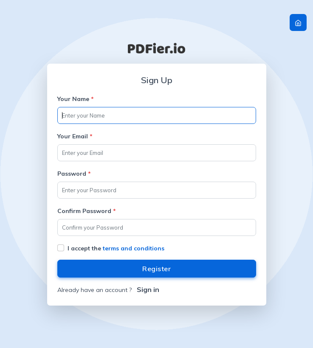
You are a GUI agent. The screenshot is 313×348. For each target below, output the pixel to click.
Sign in (148, 289)
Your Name (75, 99)
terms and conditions (133, 248)
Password (74, 173)
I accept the (116, 248)
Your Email (75, 136)
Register (156, 268)
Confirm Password (86, 211)
